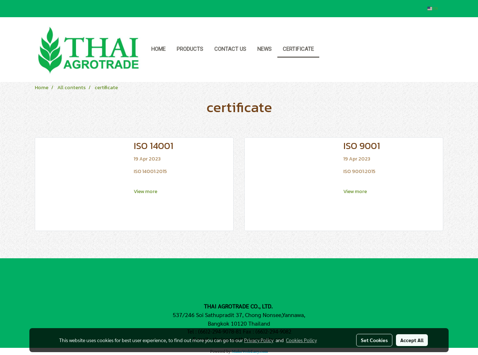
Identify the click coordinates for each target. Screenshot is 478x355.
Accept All (412, 340)
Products (190, 49)
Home (158, 49)
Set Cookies (374, 340)
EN (432, 8)
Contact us (230, 49)
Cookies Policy (301, 340)
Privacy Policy (258, 340)
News (264, 49)
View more (146, 191)
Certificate (298, 49)
